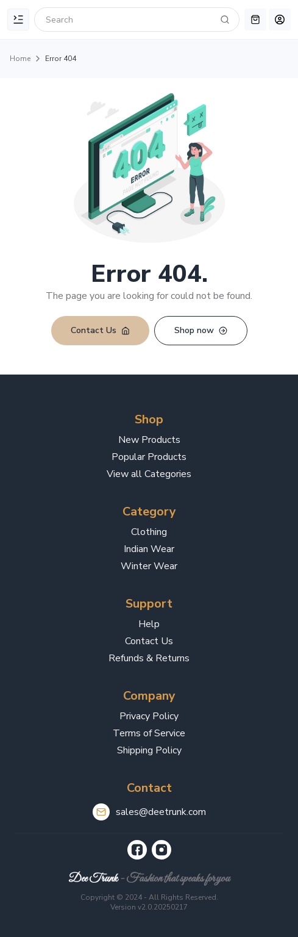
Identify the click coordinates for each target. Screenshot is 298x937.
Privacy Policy (149, 716)
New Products (149, 440)
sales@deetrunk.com (161, 812)
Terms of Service (149, 733)
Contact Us (149, 641)
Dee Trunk (93, 878)
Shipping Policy (149, 750)
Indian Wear (149, 549)
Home (20, 58)
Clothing (149, 532)
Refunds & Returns (149, 658)
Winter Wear (149, 566)
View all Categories (149, 474)
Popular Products (149, 457)
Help (149, 624)
